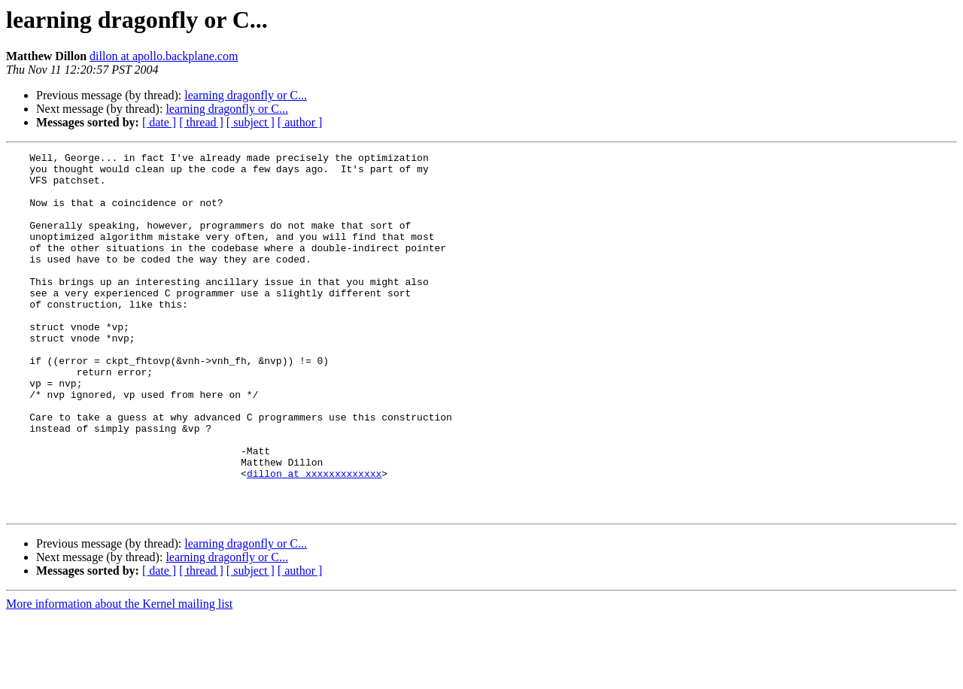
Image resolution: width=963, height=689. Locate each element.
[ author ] (300, 122)
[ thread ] (201, 122)
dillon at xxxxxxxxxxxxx (314, 538)
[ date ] (159, 122)
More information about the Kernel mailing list (119, 675)
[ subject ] (250, 122)
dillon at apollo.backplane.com (164, 56)
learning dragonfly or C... (245, 95)
